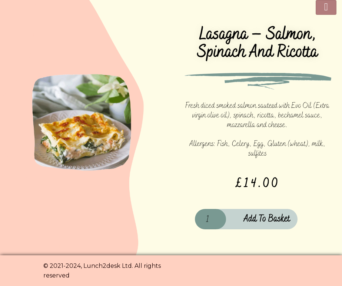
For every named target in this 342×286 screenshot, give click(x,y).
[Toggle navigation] (326, 7)
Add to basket (266, 219)
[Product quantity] (210, 219)
